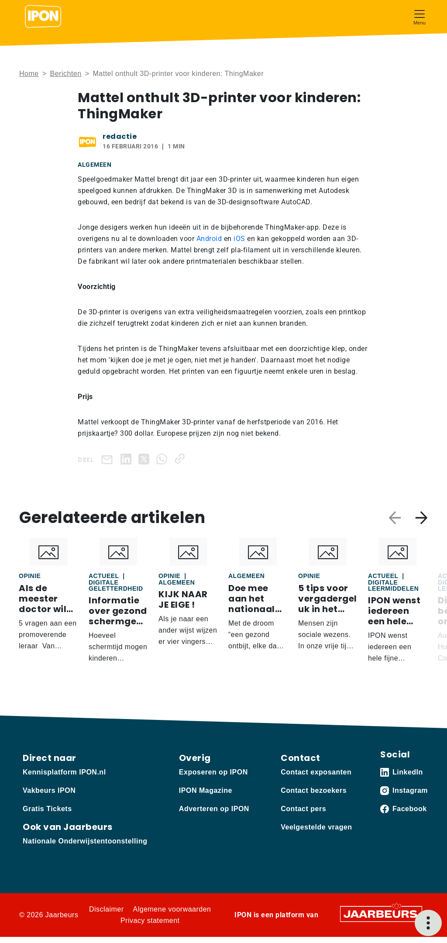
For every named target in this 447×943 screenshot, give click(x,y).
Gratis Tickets (47, 808)
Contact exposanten (316, 772)
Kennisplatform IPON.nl (64, 772)
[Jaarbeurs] (381, 913)
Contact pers (303, 808)
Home (29, 73)
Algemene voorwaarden (172, 909)
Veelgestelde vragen (316, 827)
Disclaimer (106, 909)
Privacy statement (150, 920)
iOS (240, 238)
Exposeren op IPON (213, 772)
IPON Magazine (205, 790)
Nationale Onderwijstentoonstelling (85, 841)
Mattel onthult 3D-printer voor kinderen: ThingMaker (178, 73)
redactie (120, 136)
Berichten (66, 73)
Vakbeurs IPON (49, 790)
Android (210, 238)
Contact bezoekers (314, 790)
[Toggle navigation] (419, 16)
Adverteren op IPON (214, 808)
